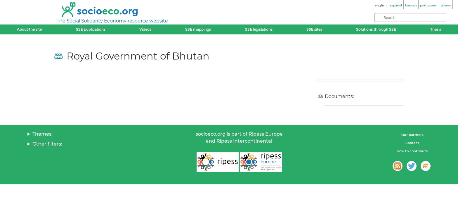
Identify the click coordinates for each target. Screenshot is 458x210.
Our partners (412, 135)
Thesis (435, 29)
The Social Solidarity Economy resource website (112, 21)
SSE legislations (259, 29)
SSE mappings (198, 29)
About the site (29, 29)
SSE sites (314, 29)
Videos (145, 29)
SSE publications (90, 29)
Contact (412, 143)
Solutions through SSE (376, 29)
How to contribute (412, 151)
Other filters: (47, 144)
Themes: (42, 134)
